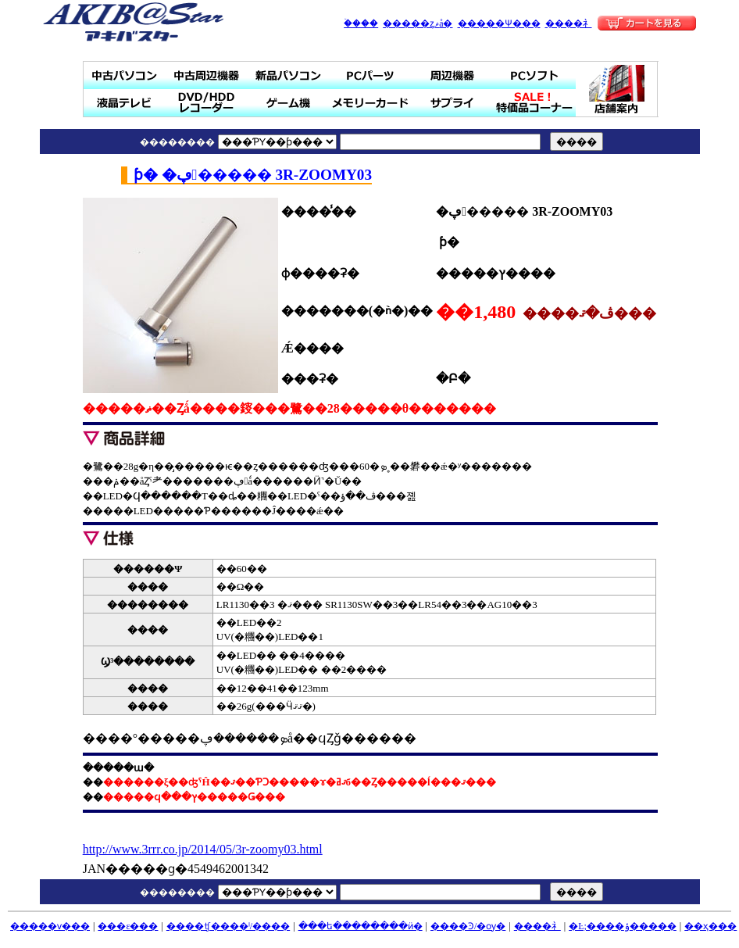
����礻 (568, 23)
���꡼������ (371, 102)
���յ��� (453, 75)
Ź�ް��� (618, 89)
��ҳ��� (710, 926)
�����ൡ (289, 102)
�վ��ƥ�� (125, 102)
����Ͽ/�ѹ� (467, 926)
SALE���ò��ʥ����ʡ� (535, 102)
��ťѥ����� (125, 75)
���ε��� (128, 926)
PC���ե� (535, 75)
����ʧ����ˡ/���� (228, 926)
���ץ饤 (453, 102)
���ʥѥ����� (289, 75)
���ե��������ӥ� (360, 926)
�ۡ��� (361, 23)
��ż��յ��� (207, 75)
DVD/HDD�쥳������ (207, 102)
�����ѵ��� (50, 926)
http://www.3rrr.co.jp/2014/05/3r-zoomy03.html (203, 849)
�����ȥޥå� (417, 23)
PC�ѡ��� (371, 75)
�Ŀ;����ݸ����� (623, 926)
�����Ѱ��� (499, 23)
